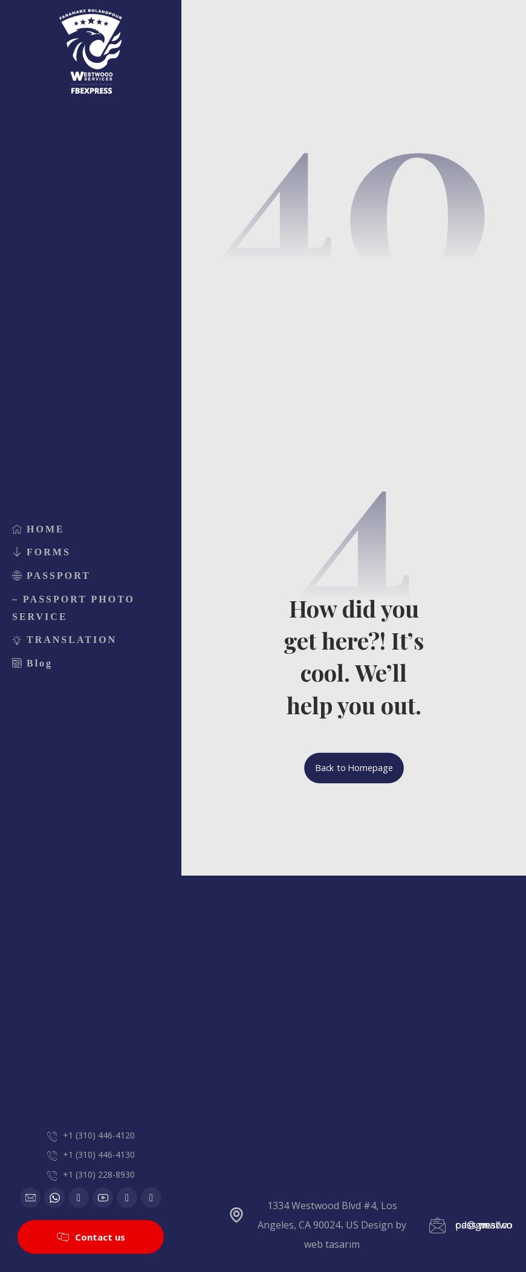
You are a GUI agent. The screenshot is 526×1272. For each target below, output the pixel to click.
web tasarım (332, 1244)
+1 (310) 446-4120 (99, 1135)
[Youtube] (103, 1197)
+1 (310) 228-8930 (99, 1174)
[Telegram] (151, 1197)
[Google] (78, 1197)
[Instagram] (127, 1197)
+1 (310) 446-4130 (99, 1154)
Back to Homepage (354, 768)
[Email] (30, 1197)
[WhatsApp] (54, 1197)
